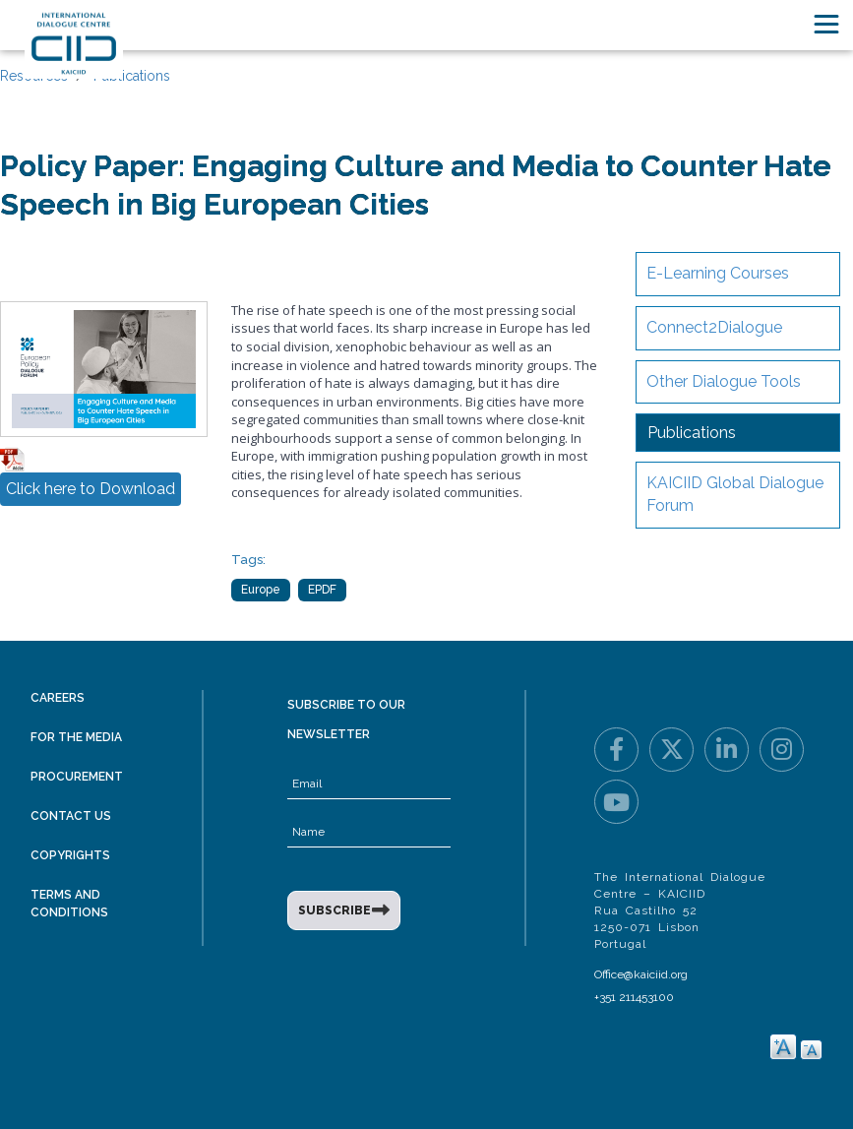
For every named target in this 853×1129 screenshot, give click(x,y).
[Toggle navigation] (826, 24)
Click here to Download (90, 488)
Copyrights (70, 855)
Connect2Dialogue (714, 327)
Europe (260, 589)
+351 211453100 (634, 997)
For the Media (76, 737)
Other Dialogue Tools (723, 381)
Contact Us (70, 816)
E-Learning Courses (717, 273)
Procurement (76, 777)
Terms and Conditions (69, 903)
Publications (131, 76)
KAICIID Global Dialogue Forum (734, 494)
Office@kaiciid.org (641, 974)
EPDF (322, 589)
